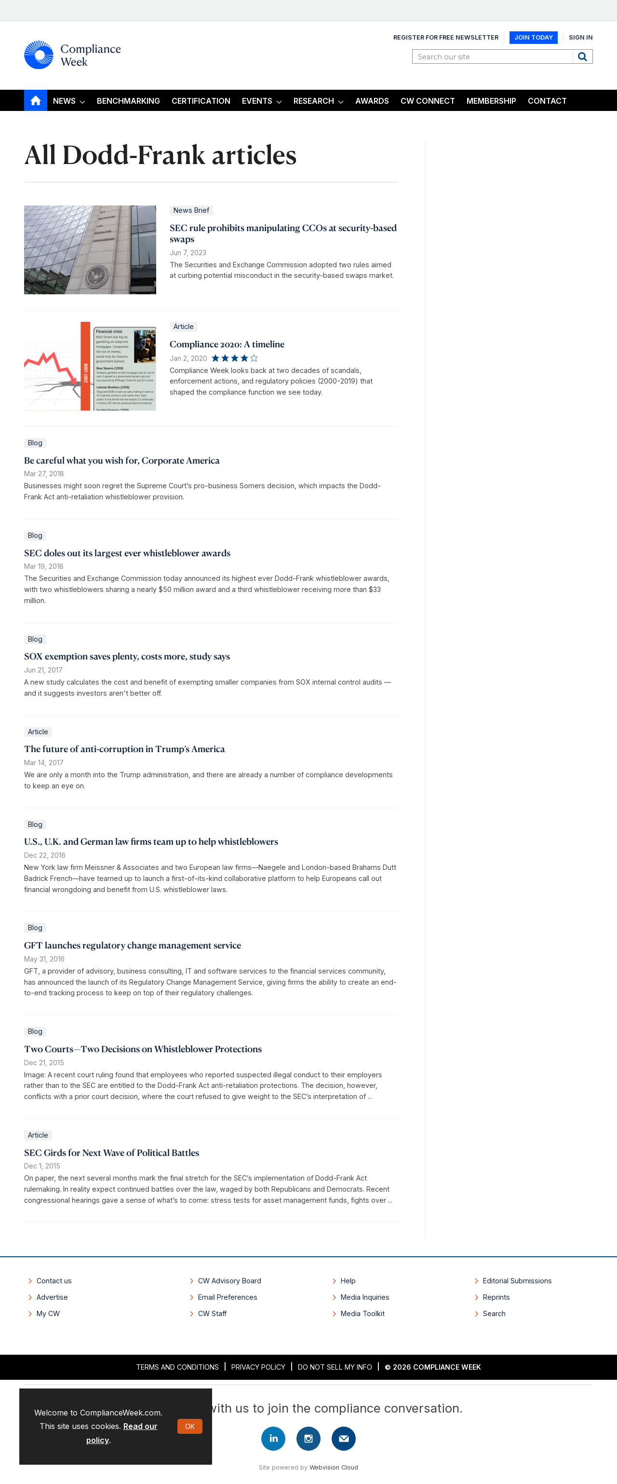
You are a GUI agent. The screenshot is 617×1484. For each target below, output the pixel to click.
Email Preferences (227, 1297)
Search (583, 56)
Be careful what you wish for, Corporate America (122, 460)
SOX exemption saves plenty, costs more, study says (127, 655)
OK (190, 1426)
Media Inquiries (365, 1297)
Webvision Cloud (333, 1467)
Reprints (496, 1297)
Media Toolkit (363, 1313)
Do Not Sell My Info (335, 1367)
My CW (48, 1313)
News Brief (191, 210)
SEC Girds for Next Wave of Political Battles (111, 1152)
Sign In (581, 37)
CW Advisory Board (229, 1281)
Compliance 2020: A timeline (227, 343)
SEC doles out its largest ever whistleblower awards (127, 552)
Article (184, 326)
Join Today (533, 37)
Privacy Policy (258, 1367)
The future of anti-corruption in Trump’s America (124, 748)
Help (348, 1281)
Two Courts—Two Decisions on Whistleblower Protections (143, 1048)
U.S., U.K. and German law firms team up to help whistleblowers (151, 841)
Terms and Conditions (177, 1367)
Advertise (52, 1297)
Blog (35, 443)
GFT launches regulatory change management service (132, 944)
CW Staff (212, 1313)
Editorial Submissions (517, 1281)
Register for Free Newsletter (445, 37)
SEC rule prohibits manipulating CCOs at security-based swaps (283, 233)
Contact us (54, 1281)
